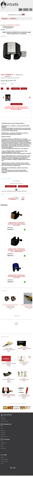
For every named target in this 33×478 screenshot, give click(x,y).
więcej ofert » (17, 316)
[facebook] (11, 469)
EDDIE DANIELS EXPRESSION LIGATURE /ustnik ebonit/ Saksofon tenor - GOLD (16, 225)
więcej (10, 309)
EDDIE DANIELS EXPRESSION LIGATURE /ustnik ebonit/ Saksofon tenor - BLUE (16, 277)
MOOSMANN (24, 395)
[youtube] (14, 469)
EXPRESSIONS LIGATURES (13, 25)
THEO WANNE (8, 349)
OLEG (29, 357)
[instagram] (13, 469)
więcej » (9, 352)
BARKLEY (8, 363)
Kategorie (5, 18)
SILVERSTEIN (24, 348)
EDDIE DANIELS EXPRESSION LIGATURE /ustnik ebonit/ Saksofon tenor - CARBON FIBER (16, 251)
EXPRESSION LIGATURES (9, 395)
